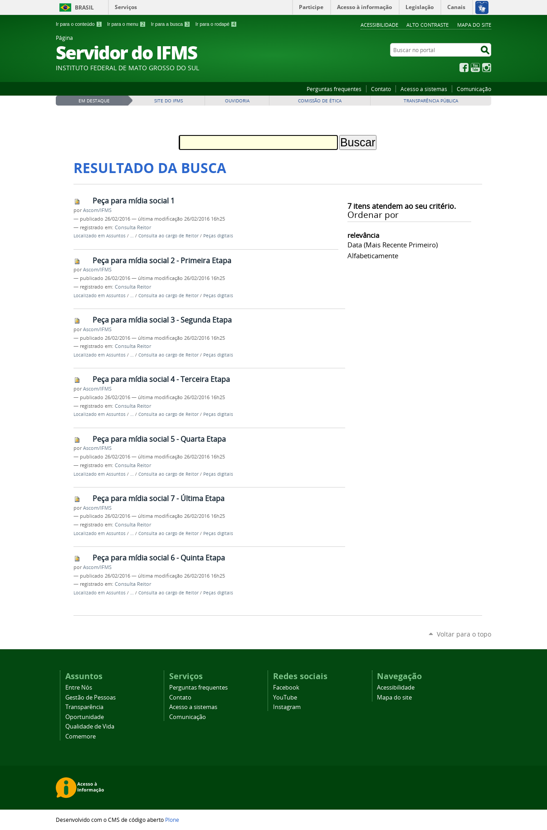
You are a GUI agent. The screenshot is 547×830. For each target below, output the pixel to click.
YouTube (475, 67)
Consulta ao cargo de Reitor (168, 236)
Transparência (84, 707)
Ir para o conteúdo (79, 24)
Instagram (486, 67)
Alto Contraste (427, 24)
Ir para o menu (126, 24)
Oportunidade (84, 717)
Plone (172, 819)
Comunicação (474, 88)
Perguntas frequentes (334, 88)
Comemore (80, 736)
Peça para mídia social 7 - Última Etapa (159, 498)
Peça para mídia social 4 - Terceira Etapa (161, 379)
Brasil (84, 7)
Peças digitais (218, 236)
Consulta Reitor (133, 227)
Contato (381, 88)
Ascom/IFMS (97, 210)
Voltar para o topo (464, 634)
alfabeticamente (372, 255)
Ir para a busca (170, 24)
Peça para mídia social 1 (134, 201)
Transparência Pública (431, 101)
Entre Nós (78, 687)
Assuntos (116, 236)
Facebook (464, 67)
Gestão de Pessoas (90, 697)
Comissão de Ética (320, 101)
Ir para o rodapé (216, 24)
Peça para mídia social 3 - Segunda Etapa (162, 320)
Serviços (126, 7)
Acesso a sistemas (423, 88)
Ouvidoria (237, 101)
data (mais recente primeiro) (392, 244)
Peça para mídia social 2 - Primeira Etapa (162, 260)
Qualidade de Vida (89, 726)
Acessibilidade (379, 24)
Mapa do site (474, 24)
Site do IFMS (168, 101)
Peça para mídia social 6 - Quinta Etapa (159, 558)
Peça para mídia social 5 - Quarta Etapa (159, 439)
